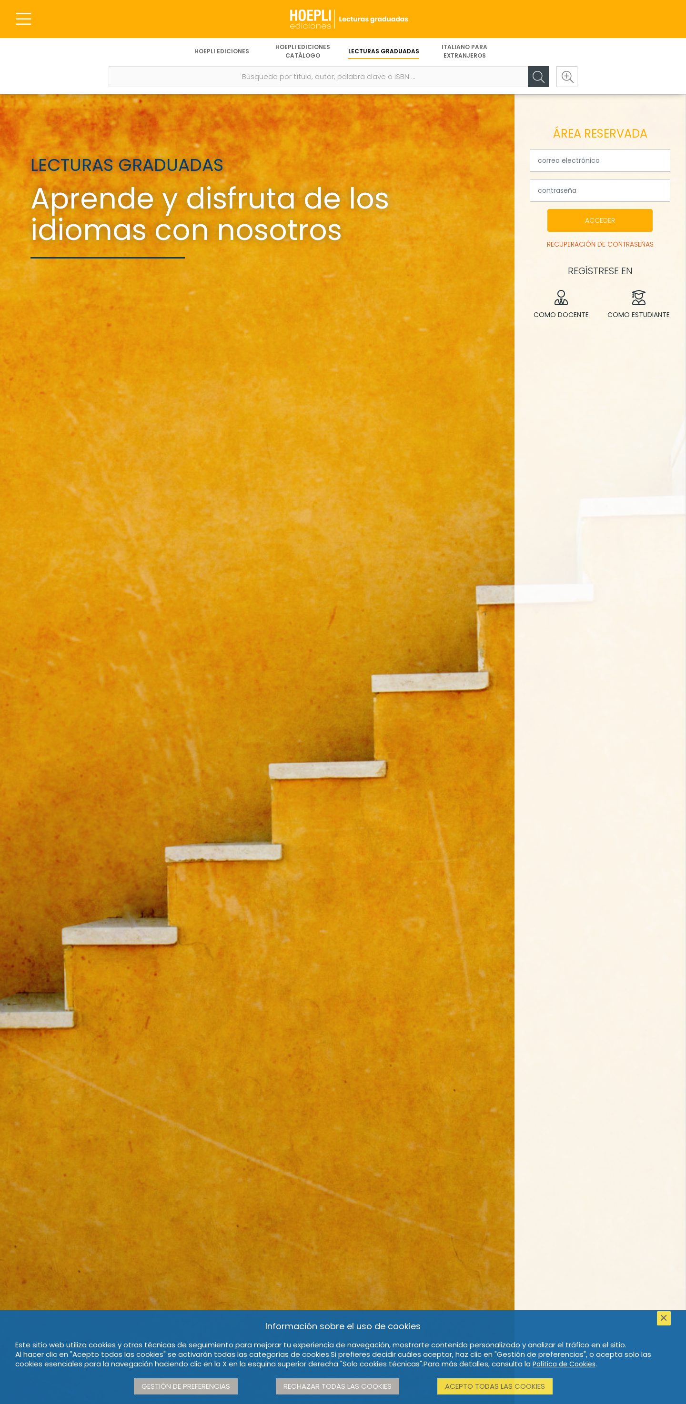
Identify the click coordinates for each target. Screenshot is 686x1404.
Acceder (600, 220)
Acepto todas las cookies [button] (495, 1386)
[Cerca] (538, 76)
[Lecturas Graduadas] (343, 19)
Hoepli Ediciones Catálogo (302, 51)
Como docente (561, 304)
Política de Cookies (564, 1364)
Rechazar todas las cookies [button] (337, 1386)
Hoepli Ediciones (221, 51)
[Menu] (23, 19)
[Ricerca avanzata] (566, 76)
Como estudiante (639, 304)
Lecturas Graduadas (383, 51)
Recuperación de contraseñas (600, 244)
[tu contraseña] (600, 190)
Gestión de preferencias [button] (185, 1386)
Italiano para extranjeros (464, 51)
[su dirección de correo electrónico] (600, 160)
